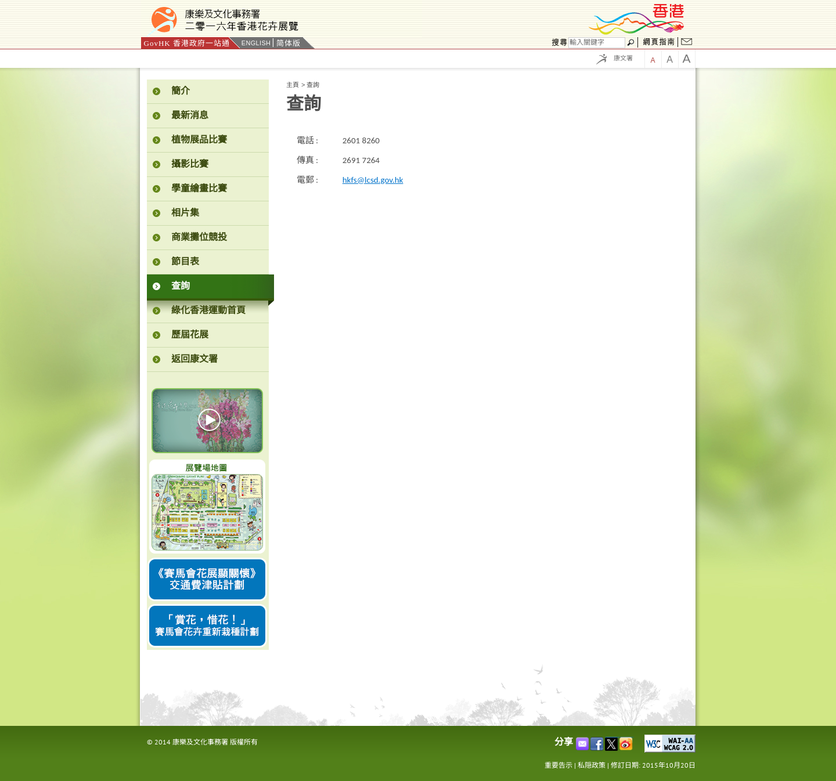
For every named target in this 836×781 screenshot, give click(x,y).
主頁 (292, 84)
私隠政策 (592, 765)
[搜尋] (596, 42)
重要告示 (558, 765)
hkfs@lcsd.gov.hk (373, 180)
